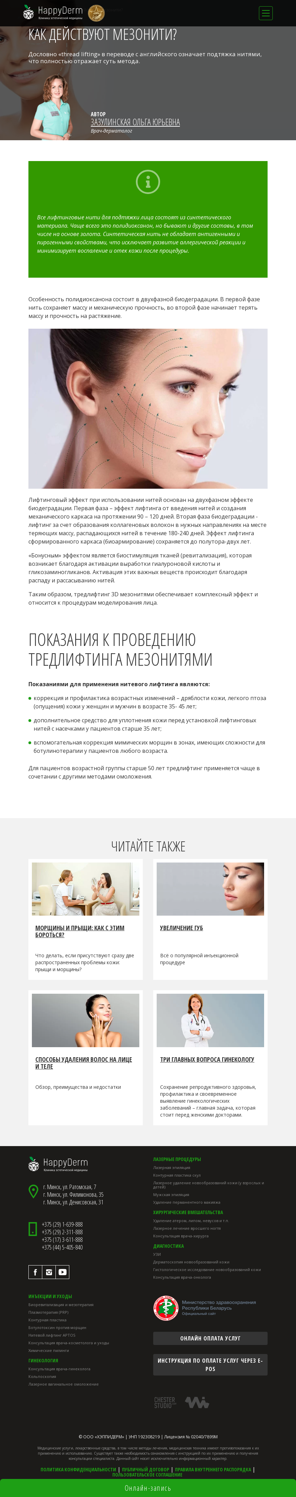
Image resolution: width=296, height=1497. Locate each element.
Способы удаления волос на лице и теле (83, 1063)
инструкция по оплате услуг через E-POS (210, 1365)
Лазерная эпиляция (171, 1167)
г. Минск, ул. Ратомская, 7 (69, 1187)
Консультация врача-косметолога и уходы (68, 1342)
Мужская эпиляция (171, 1194)
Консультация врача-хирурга (181, 1235)
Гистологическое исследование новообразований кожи (207, 1269)
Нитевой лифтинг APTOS (51, 1335)
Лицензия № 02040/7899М (191, 1437)
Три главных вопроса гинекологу (207, 1059)
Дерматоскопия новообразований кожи (191, 1261)
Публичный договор (145, 1469)
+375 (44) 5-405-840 (62, 1247)
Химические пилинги (48, 1350)
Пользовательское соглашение (147, 1474)
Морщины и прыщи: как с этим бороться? (79, 931)
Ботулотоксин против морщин (57, 1327)
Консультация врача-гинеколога (59, 1368)
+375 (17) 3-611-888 (62, 1239)
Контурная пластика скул (177, 1175)
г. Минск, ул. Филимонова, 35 (73, 1194)
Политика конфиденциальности (78, 1469)
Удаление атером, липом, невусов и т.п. (191, 1220)
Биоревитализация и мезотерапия (61, 1304)
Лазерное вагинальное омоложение (63, 1384)
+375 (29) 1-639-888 (62, 1224)
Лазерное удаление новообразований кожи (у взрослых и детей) (208, 1184)
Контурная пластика (47, 1319)
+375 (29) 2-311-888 (62, 1232)
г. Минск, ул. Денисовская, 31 (73, 1202)
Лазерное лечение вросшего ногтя (187, 1228)
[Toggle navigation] (266, 13)
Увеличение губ (181, 928)
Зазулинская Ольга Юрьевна (135, 122)
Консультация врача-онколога (182, 1277)
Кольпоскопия (42, 1376)
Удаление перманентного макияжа (186, 1202)
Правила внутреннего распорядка (213, 1469)
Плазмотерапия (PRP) (48, 1312)
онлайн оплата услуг (210, 1338)
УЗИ (157, 1254)
